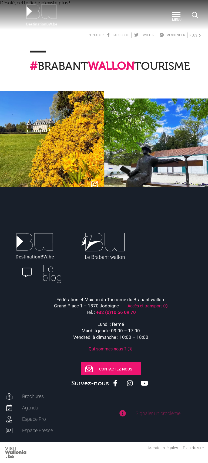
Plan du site (193, 448)
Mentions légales (163, 448)
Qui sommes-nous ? (107, 349)
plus (195, 35)
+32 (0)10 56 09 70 (116, 312)
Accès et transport (145, 305)
